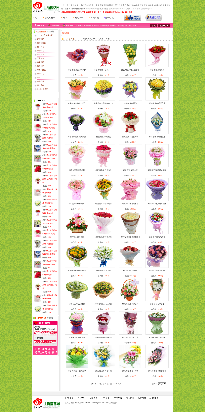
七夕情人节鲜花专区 (45, 35)
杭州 (78, 5)
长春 (84, 9)
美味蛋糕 (40, 85)
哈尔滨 (136, 5)
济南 (128, 5)
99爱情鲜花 (41, 43)
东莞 (149, 5)
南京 (90, 5)
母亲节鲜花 (41, 70)
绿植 (39, 78)
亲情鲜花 (40, 51)
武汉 (113, 5)
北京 (63, 5)
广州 (70, 5)
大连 (101, 5)
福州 (109, 5)
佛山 (153, 5)
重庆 (97, 5)
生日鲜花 (40, 47)
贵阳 (120, 5)
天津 (86, 5)
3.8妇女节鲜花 (42, 89)
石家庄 (67, 9)
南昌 (160, 5)
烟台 (76, 9)
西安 (141, 5)
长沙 (93, 5)
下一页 (114, 384)
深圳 (74, 5)
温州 (164, 5)
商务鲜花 (40, 81)
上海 (66, 5)
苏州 (105, 5)
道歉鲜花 (40, 62)
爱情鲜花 (40, 39)
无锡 (145, 5)
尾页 (119, 384)
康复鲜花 (40, 66)
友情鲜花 (40, 55)
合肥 (124, 5)
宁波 (132, 5)
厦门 (116, 5)
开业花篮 (40, 58)
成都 (82, 5)
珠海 (168, 5)
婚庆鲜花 (40, 74)
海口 (63, 9)
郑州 (72, 9)
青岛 (157, 5)
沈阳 (80, 9)
